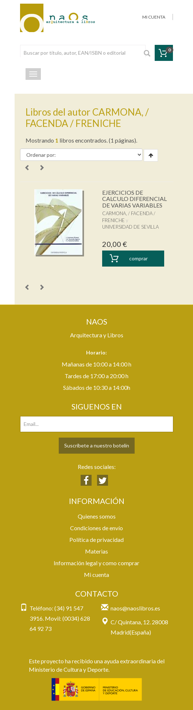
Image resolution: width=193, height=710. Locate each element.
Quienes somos (97, 516)
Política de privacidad (96, 539)
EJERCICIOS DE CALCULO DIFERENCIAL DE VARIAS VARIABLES (134, 199)
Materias (96, 551)
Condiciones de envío (96, 527)
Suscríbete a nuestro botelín (96, 445)
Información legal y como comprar (96, 562)
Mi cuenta (96, 574)
